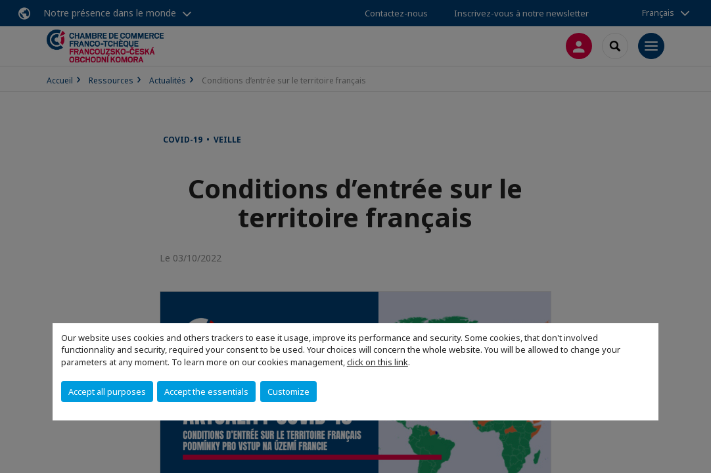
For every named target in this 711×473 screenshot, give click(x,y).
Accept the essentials (206, 391)
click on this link (377, 362)
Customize (288, 391)
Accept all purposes (107, 391)
